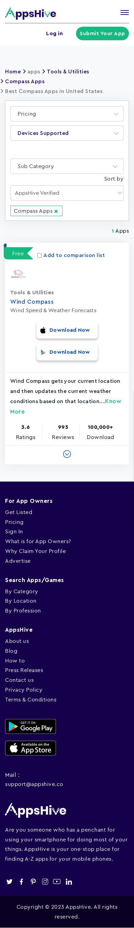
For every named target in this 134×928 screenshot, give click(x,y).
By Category (21, 591)
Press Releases (24, 670)
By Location (21, 600)
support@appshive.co (34, 784)
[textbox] (29, 114)
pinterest (33, 881)
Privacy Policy (23, 689)
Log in (54, 33)
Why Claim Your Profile (35, 551)
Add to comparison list (71, 255)
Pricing (14, 521)
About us (17, 640)
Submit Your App (103, 33)
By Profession (23, 610)
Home (13, 71)
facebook (21, 881)
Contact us (19, 679)
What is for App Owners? (38, 541)
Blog (11, 650)
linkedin (68, 881)
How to (15, 660)
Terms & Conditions (30, 699)
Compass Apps (24, 81)
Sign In (14, 531)
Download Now (70, 330)
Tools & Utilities (68, 71)
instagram (45, 881)
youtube (57, 881)
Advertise (18, 560)
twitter (9, 881)
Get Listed (18, 512)
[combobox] (67, 113)
